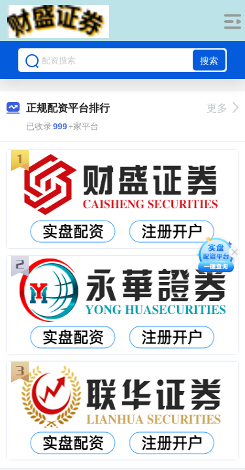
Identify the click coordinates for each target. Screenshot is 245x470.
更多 (222, 108)
